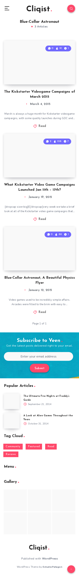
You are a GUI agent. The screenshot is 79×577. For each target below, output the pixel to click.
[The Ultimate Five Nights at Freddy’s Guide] (12, 401)
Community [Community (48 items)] (13, 446)
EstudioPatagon (52, 566)
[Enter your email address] (38, 356)
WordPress (50, 558)
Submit (39, 368)
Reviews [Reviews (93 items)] (11, 454)
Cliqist (39, 9)
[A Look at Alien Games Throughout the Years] (12, 421)
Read (42, 126)
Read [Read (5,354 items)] (51, 446)
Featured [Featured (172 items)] (34, 446)
